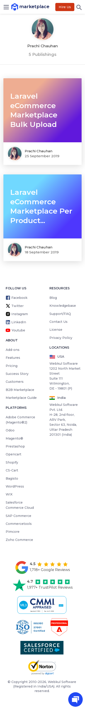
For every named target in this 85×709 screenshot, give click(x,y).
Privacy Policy (60, 338)
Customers (15, 382)
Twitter (17, 306)
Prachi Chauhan (38, 151)
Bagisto (12, 478)
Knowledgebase (62, 306)
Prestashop (15, 446)
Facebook (19, 298)
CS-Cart (12, 470)
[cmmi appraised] (42, 605)
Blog (53, 298)
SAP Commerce (18, 516)
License (55, 330)
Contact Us (58, 322)
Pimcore (12, 532)
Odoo (10, 430)
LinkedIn (18, 322)
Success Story (17, 374)
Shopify (12, 462)
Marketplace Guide (21, 398)
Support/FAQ (60, 314)
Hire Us (65, 7)
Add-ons (12, 350)
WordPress (15, 486)
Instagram (19, 314)
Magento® (14, 438)
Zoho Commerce (19, 540)
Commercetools (19, 524)
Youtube (18, 330)
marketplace (15, 6)
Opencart (13, 454)
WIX (9, 494)
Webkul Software (62, 682)
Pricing (11, 366)
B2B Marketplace (20, 390)
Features (13, 358)
